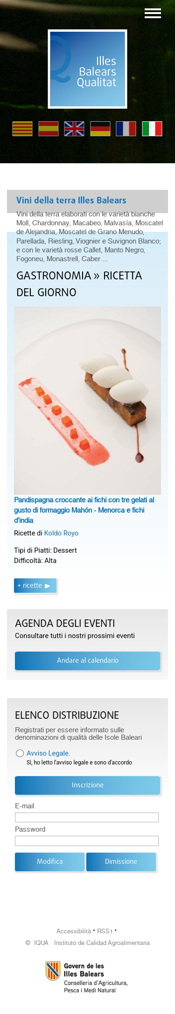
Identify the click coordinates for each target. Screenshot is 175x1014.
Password (30, 829)
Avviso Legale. (48, 753)
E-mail (24, 806)
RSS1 (105, 931)
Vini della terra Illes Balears (71, 201)
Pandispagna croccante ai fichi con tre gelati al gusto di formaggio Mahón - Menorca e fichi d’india (84, 510)
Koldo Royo (61, 533)
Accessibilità (73, 931)
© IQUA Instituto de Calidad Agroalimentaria (88, 942)
